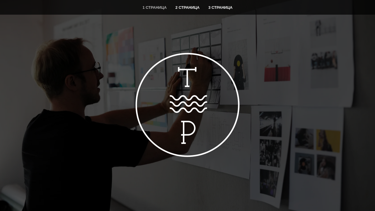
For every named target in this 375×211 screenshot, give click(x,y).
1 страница (154, 7)
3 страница (220, 7)
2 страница (187, 7)
